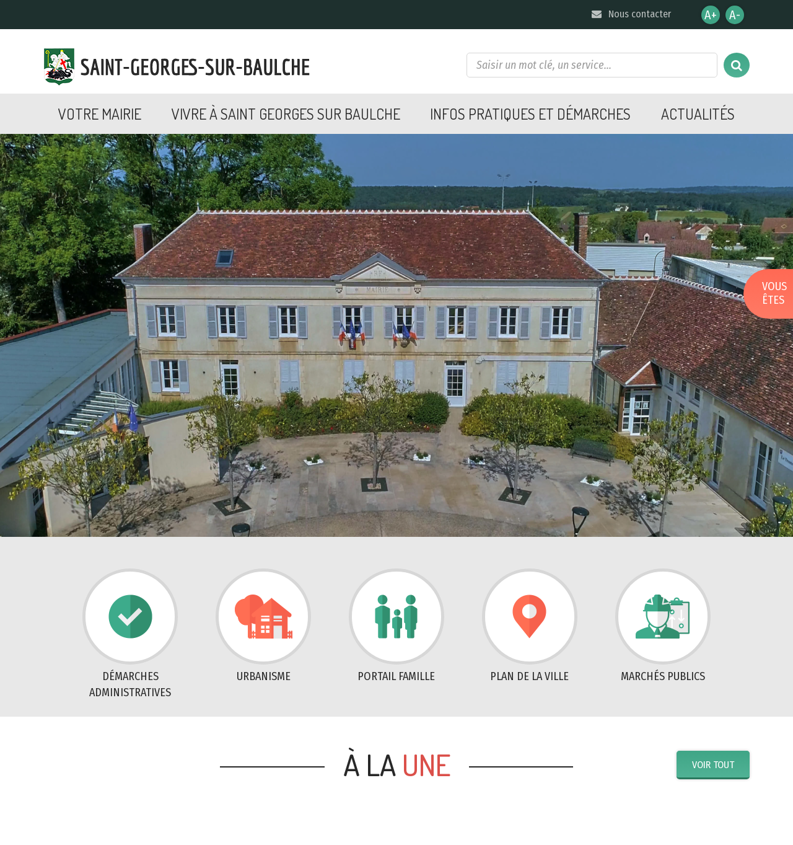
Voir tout (713, 765)
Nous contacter (630, 14)
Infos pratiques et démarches (530, 113)
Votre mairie (99, 113)
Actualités (698, 113)
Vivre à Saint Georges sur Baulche (286, 113)
